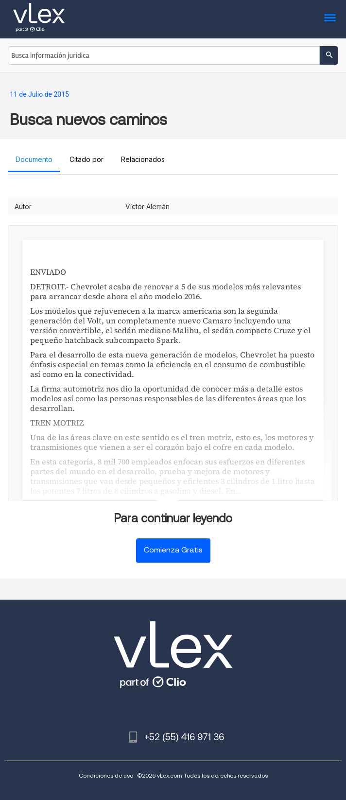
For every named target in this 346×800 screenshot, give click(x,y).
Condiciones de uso (106, 775)
